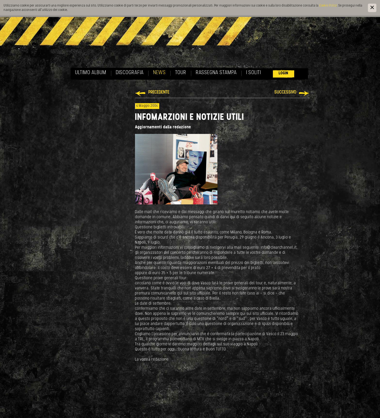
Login (283, 73)
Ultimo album (90, 73)
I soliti (253, 73)
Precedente (158, 92)
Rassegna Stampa (216, 73)
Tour (180, 73)
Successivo (285, 92)
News (159, 73)
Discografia (130, 73)
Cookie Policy (328, 6)
